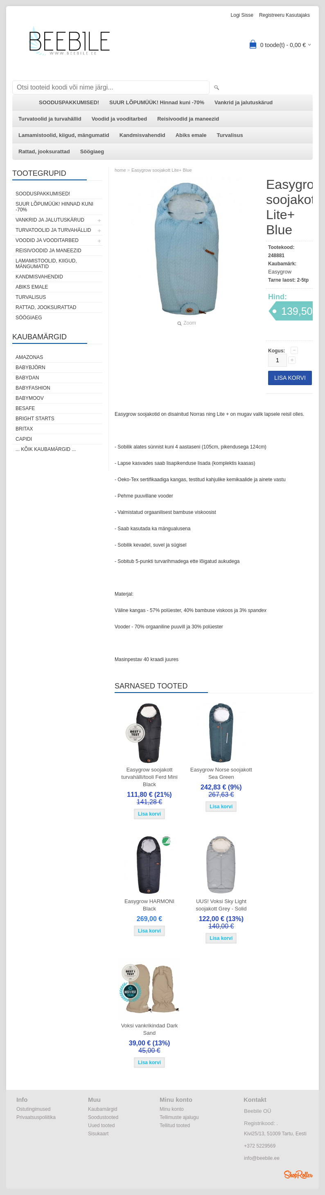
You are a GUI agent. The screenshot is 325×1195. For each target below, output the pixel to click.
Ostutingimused (33, 1109)
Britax (24, 429)
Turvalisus (230, 135)
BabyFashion (33, 388)
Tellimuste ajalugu (179, 1117)
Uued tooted (101, 1125)
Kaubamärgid (102, 1109)
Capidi (24, 439)
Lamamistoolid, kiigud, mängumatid (63, 135)
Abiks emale (191, 135)
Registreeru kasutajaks (284, 15)
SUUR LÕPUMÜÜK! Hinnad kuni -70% (156, 102)
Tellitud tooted (175, 1125)
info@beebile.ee (262, 1158)
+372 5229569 (259, 1146)
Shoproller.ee (298, 1174)
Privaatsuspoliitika (36, 1117)
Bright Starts (35, 419)
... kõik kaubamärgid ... (46, 449)
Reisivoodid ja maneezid (188, 119)
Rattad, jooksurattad (44, 151)
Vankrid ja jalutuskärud (243, 102)
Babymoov (30, 398)
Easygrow (279, 272)
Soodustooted (103, 1117)
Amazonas (29, 357)
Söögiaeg (92, 151)
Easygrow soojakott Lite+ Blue (161, 170)
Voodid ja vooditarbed (119, 119)
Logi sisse (242, 15)
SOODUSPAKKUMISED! (69, 102)
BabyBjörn (30, 367)
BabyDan (27, 378)
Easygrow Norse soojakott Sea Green (221, 773)
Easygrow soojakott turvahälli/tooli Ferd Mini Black (149, 777)
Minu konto (172, 1109)
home (120, 170)
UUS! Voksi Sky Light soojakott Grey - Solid (221, 905)
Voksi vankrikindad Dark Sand (149, 1029)
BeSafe (25, 408)
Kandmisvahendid (142, 135)
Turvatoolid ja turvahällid (49, 119)
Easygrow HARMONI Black (149, 905)
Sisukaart (98, 1134)
